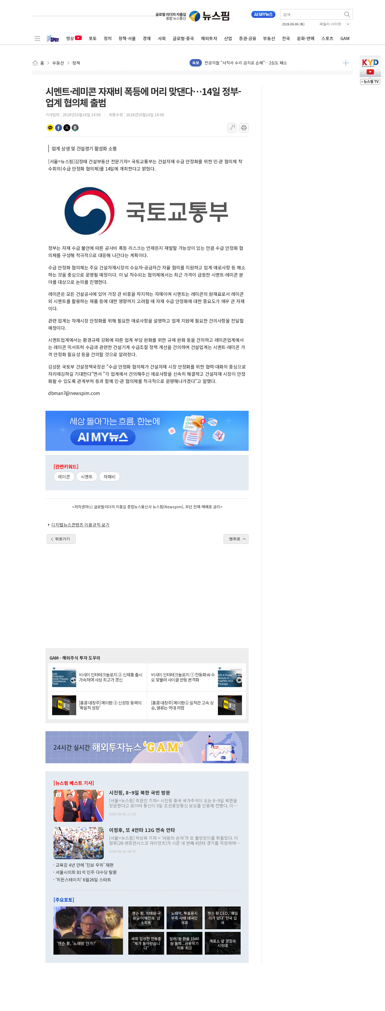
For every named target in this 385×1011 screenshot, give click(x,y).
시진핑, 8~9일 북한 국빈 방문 (139, 793)
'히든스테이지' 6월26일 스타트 (83, 879)
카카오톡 (50, 127)
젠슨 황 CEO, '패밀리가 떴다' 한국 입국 (222, 917)
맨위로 (234, 539)
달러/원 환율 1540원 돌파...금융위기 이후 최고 (184, 943)
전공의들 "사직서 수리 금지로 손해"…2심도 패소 (246, 62)
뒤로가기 (62, 539)
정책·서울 (127, 38)
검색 (347, 14)
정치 (108, 38)
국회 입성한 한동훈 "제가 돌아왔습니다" (146, 943)
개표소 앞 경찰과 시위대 (222, 943)
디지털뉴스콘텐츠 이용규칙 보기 (80, 524)
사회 (162, 38)
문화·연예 (305, 38)
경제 (147, 38)
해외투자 (209, 38)
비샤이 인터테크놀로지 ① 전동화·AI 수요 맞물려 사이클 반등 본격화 (183, 677)
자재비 (109, 476)
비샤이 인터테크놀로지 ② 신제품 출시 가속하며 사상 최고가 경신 (110, 677)
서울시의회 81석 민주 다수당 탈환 (86, 872)
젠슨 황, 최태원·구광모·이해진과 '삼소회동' (146, 917)
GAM (345, 38)
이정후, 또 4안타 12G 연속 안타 (142, 830)
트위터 (66, 127)
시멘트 (87, 476)
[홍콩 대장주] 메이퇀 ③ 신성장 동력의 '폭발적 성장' (110, 705)
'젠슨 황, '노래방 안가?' (76, 943)
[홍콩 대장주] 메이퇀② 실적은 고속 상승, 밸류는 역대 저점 (182, 705)
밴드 (75, 127)
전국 (286, 38)
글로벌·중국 (183, 38)
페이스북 (58, 127)
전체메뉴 (37, 38)
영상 (74, 38)
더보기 (345, 63)
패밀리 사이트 (330, 24)
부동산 (269, 38)
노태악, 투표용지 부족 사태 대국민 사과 (184, 917)
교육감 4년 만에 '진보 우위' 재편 (85, 865)
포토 (93, 38)
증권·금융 (247, 38)
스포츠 (327, 38)
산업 (228, 38)
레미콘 (64, 476)
